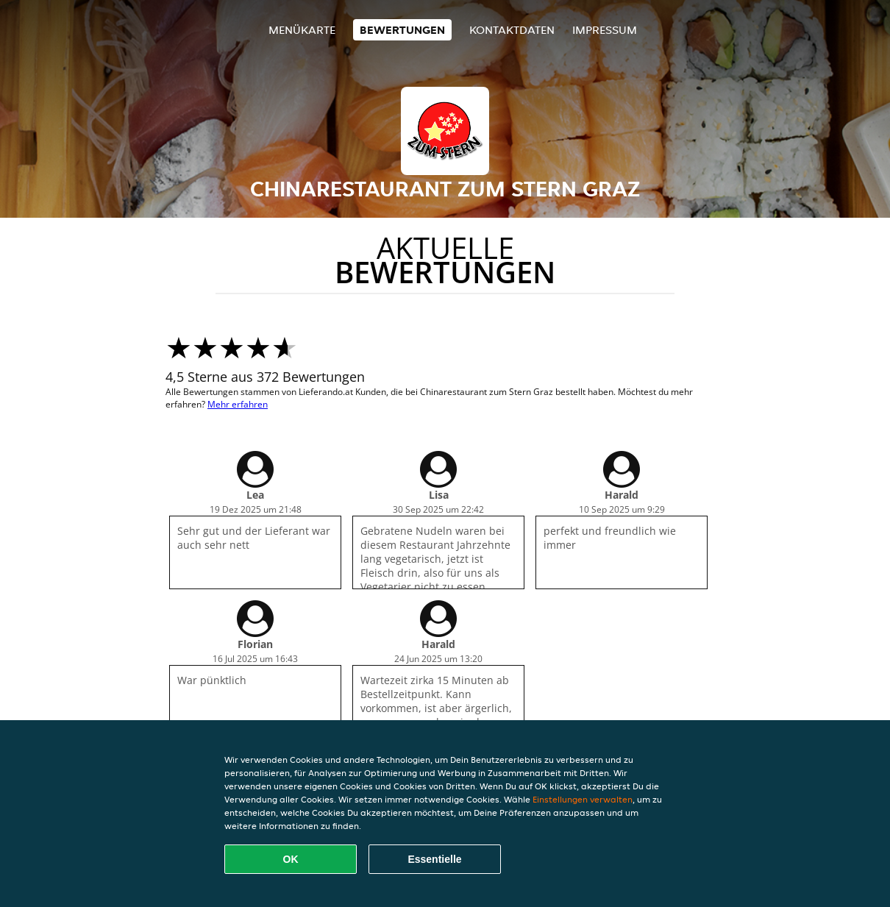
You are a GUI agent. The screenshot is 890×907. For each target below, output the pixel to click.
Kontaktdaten (512, 30)
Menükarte (301, 30)
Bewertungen (402, 30)
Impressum (604, 30)
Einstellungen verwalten (583, 799)
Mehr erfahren (237, 404)
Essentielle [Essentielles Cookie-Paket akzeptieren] (434, 859)
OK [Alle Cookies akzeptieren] (291, 859)
